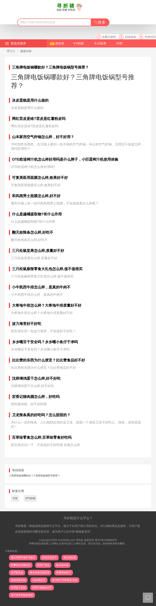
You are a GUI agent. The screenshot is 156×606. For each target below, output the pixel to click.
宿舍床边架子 (49, 557)
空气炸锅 (30, 498)
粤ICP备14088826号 (106, 540)
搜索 (100, 22)
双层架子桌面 (18, 587)
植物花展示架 (18, 580)
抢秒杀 (59, 43)
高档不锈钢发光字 (42, 587)
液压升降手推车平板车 (23, 557)
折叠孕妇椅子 (63, 572)
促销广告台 (43, 565)
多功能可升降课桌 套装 (64, 580)
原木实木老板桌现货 (22, 595)
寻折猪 (79, 540)
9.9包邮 (79, 43)
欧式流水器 (62, 565)
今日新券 (100, 43)
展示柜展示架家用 (39, 572)
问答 (119, 43)
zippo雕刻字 (39, 580)
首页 (12, 51)
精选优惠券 (18, 43)
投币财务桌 (17, 572)
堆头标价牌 (70, 557)
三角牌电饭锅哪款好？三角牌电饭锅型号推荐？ (34, 475)
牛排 (15, 498)
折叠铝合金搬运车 (20, 565)
